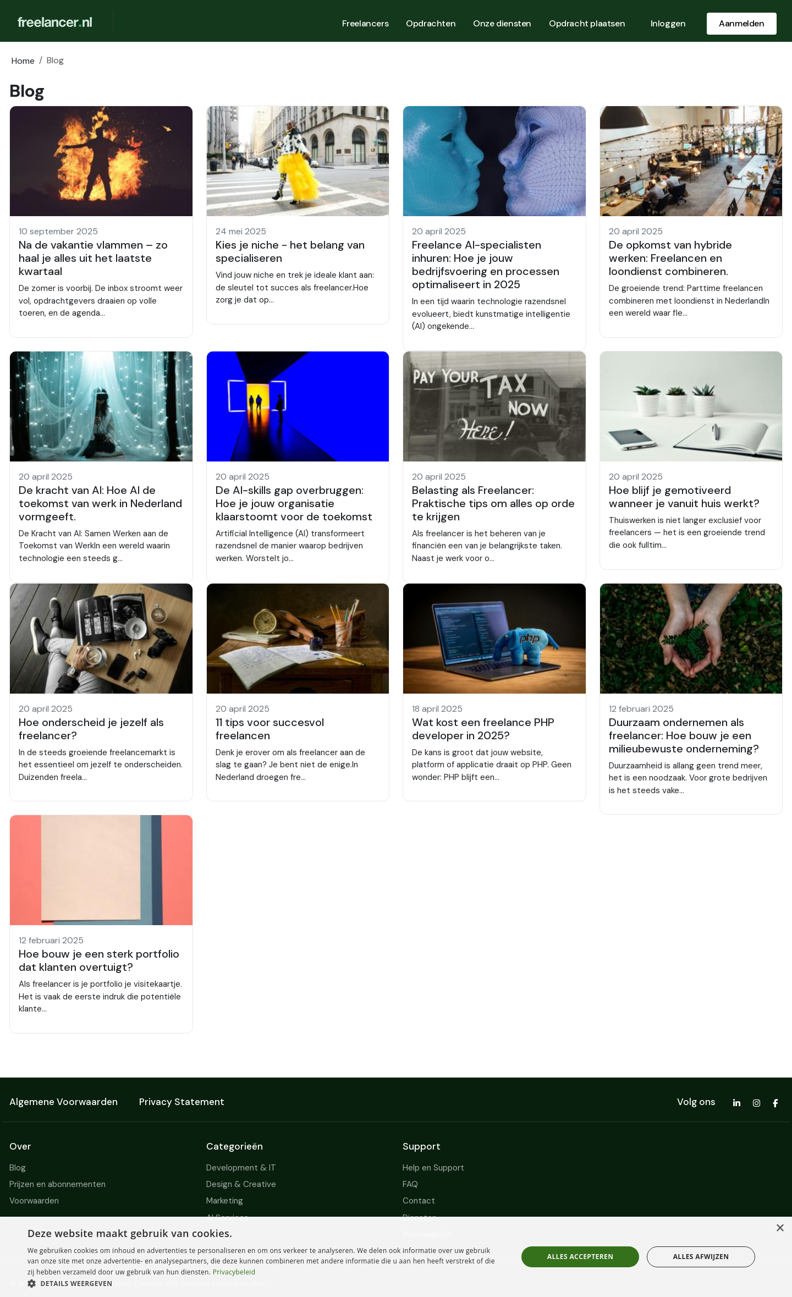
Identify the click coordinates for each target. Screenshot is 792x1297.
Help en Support (433, 1167)
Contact (419, 1200)
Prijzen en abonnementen (57, 1184)
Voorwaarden (34, 1200)
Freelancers (365, 23)
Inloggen (668, 23)
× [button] (780, 1228)
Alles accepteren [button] (580, 1256)
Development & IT (241, 1167)
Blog (17, 1167)
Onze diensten (502, 23)
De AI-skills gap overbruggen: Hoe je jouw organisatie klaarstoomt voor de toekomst (294, 503)
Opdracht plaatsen (587, 23)
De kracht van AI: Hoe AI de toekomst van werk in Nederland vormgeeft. (100, 503)
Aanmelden (741, 23)
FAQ (410, 1184)
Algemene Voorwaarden (63, 1102)
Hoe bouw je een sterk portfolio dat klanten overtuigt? (99, 960)
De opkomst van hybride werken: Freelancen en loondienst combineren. (670, 258)
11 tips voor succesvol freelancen (270, 729)
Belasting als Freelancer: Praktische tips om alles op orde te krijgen (493, 503)
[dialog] (396, 1257)
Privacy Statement (181, 1102)
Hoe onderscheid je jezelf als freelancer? (91, 729)
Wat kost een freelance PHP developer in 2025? (483, 729)
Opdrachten (430, 23)
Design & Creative (241, 1184)
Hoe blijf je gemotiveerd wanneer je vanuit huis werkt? (684, 496)
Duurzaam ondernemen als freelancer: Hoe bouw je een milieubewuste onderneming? (684, 735)
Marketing (224, 1200)
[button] (101, 222)
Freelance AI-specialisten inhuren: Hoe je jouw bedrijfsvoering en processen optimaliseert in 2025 (485, 265)
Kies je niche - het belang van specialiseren (290, 251)
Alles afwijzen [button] (701, 1256)
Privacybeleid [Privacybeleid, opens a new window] (234, 1272)
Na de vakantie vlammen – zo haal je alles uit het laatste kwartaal (93, 258)
